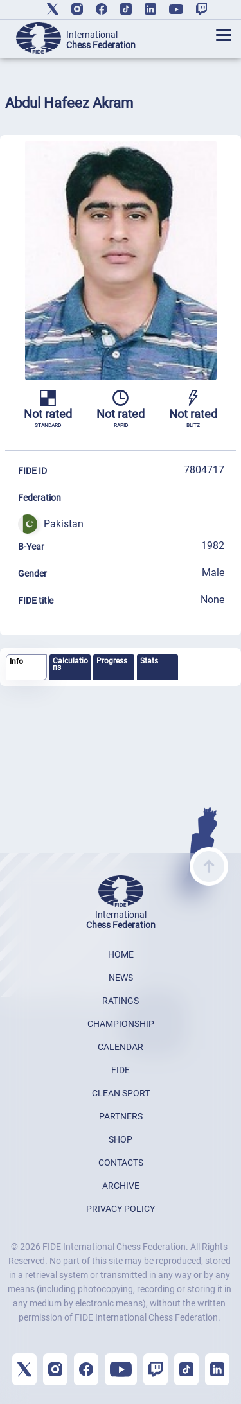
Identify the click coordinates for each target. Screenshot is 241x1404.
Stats (149, 660)
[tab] (26, 667)
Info (16, 661)
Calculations (70, 664)
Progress (111, 660)
